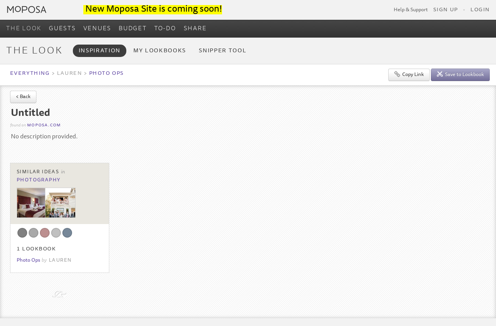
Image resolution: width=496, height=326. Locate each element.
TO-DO (165, 29)
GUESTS (62, 29)
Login (480, 10)
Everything (30, 73)
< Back (23, 97)
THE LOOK (23, 29)
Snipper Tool (222, 51)
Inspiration (100, 51)
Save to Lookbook (460, 74)
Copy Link (409, 74)
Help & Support (411, 10)
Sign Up (445, 10)
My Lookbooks (159, 51)
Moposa (26, 9)
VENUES (97, 29)
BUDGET (133, 29)
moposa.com (44, 125)
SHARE (195, 29)
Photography (39, 180)
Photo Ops (106, 73)
